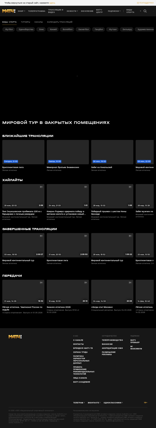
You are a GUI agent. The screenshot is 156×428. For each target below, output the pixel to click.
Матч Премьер (135, 341)
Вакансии (107, 344)
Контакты (78, 344)
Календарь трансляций (59, 22)
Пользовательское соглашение (86, 410)
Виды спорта (9, 22)
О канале (78, 340)
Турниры (25, 22)
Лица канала (80, 378)
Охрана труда (80, 352)
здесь (52, 3)
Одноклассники (112, 403)
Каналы (39, 22)
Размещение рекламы (109, 353)
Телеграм (78, 403)
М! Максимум (136, 347)
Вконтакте (93, 403)
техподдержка (147, 3)
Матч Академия (81, 382)
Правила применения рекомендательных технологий (83, 370)
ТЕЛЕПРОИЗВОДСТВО (112, 340)
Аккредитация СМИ (112, 348)
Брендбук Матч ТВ (83, 348)
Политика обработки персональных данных (81, 359)
